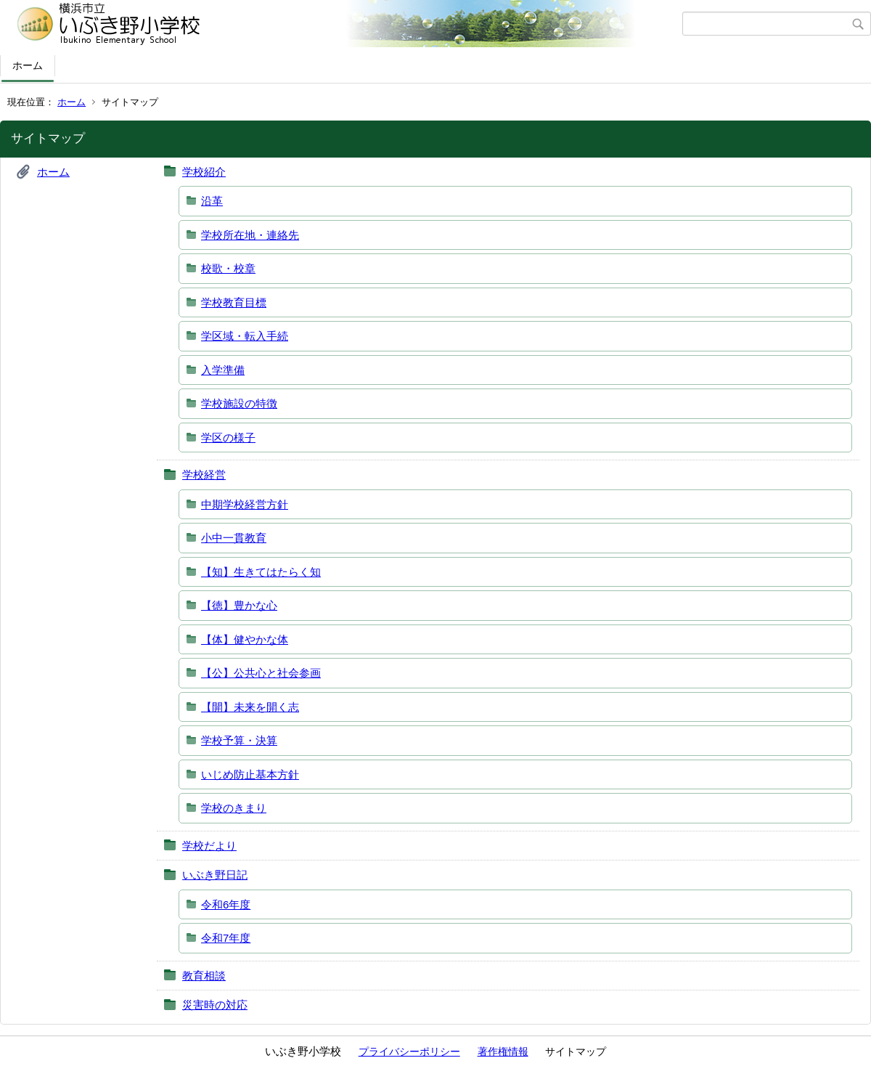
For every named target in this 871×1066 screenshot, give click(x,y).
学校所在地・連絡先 (250, 235)
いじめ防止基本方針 (250, 774)
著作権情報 (503, 1051)
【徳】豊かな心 (239, 605)
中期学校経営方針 (244, 504)
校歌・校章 (228, 268)
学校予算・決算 (239, 740)
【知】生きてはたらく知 (261, 572)
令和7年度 (225, 938)
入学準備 (223, 370)
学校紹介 (204, 172)
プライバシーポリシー (409, 1051)
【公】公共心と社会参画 (261, 673)
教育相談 (204, 975)
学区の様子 (228, 437)
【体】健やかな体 (244, 639)
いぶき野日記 (215, 874)
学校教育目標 (233, 302)
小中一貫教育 (233, 538)
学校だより (209, 845)
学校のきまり (233, 808)
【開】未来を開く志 (250, 707)
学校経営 (204, 474)
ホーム (27, 65)
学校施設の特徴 (239, 403)
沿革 (212, 201)
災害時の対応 (215, 1004)
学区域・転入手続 (244, 336)
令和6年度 (225, 904)
